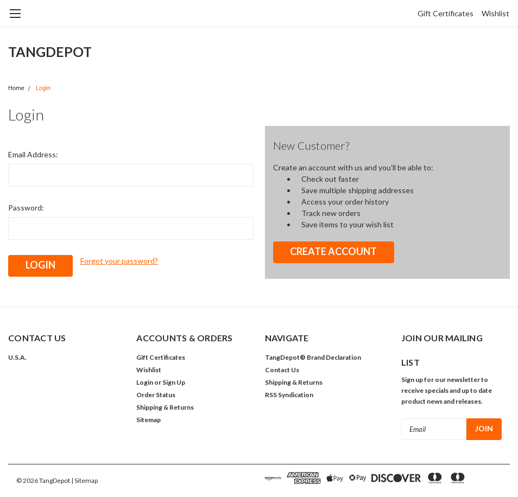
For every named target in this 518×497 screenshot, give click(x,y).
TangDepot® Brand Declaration (313, 357)
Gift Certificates (445, 13)
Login (43, 88)
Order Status (155, 395)
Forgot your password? (119, 260)
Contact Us (282, 370)
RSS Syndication (289, 395)
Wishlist (495, 13)
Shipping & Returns (165, 407)
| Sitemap (84, 480)
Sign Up (173, 382)
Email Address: (33, 154)
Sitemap (148, 420)
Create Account (333, 251)
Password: (26, 207)
